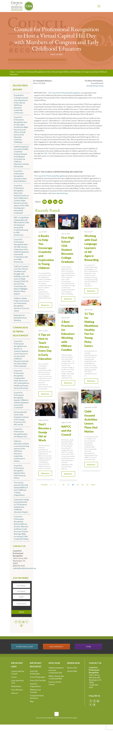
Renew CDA (72, 668)
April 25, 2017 (88, 309)
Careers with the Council (17, 672)
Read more (45, 305)
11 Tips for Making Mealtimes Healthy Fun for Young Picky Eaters (91, 329)
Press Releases (17, 690)
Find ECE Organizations (35, 685)
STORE (88, 647)
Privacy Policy (39, 718)
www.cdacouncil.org (59, 193)
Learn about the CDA (17, 681)
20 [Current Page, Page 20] (73, 485)
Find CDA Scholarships (35, 672)
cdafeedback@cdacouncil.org (24, 568)
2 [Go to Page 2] (55, 485)
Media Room (16, 686)
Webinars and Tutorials (35, 691)
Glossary (14, 693)
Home (12, 72)
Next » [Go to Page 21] (93, 485)
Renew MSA (72, 671)
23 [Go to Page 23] (87, 485)
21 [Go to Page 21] (78, 485)
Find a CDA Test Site (38, 680)
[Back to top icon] (56, 714)
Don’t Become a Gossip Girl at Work (44, 432)
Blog (31, 701)
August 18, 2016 (43, 420)
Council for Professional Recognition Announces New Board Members (20, 176)
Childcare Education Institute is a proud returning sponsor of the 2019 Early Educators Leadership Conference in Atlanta (21, 451)
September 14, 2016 (90, 407)
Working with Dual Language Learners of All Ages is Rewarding (91, 248)
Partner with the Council (55, 683)
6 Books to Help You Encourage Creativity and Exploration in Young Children (46, 252)
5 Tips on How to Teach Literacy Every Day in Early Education (45, 346)
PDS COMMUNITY (56, 647)
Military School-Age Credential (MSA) (56, 677)
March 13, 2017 (43, 330)
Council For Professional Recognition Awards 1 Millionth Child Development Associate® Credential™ (21, 400)
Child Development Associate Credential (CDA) (56, 670)
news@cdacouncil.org (94, 86)
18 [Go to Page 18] (63, 485)
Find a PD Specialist (37, 677)
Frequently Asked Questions (37, 696)
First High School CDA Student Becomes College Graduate (67, 249)
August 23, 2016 (66, 422)
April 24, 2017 (65, 318)
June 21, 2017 (65, 233)
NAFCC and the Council (66, 430)
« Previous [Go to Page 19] (44, 485)
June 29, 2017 (42, 232)
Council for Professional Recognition (66, 93)
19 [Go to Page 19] (68, 485)
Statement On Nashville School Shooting (20, 317)
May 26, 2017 (88, 232)
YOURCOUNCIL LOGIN (24, 647)
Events (14, 677)
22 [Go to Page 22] (82, 485)
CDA (45, 153)
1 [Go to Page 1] (51, 485)
